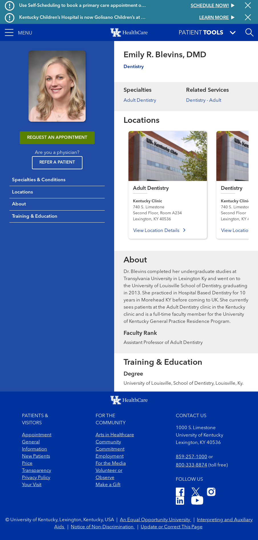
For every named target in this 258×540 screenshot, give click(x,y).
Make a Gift (108, 484)
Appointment (36, 435)
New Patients (36, 456)
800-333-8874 (191, 465)
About (19, 204)
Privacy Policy (36, 477)
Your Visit (31, 484)
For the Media (111, 463)
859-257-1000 (191, 457)
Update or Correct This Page (172, 527)
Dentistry (134, 66)
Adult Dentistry (140, 100)
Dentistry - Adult (203, 100)
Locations (22, 192)
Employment (110, 456)
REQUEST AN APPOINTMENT (57, 138)
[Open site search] (249, 32)
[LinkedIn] (180, 501)
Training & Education (34, 216)
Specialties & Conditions (38, 180)
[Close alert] (248, 5)
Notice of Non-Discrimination (103, 527)
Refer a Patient (57, 162)
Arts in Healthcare (115, 435)
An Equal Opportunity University (155, 519)
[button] (18, 32)
